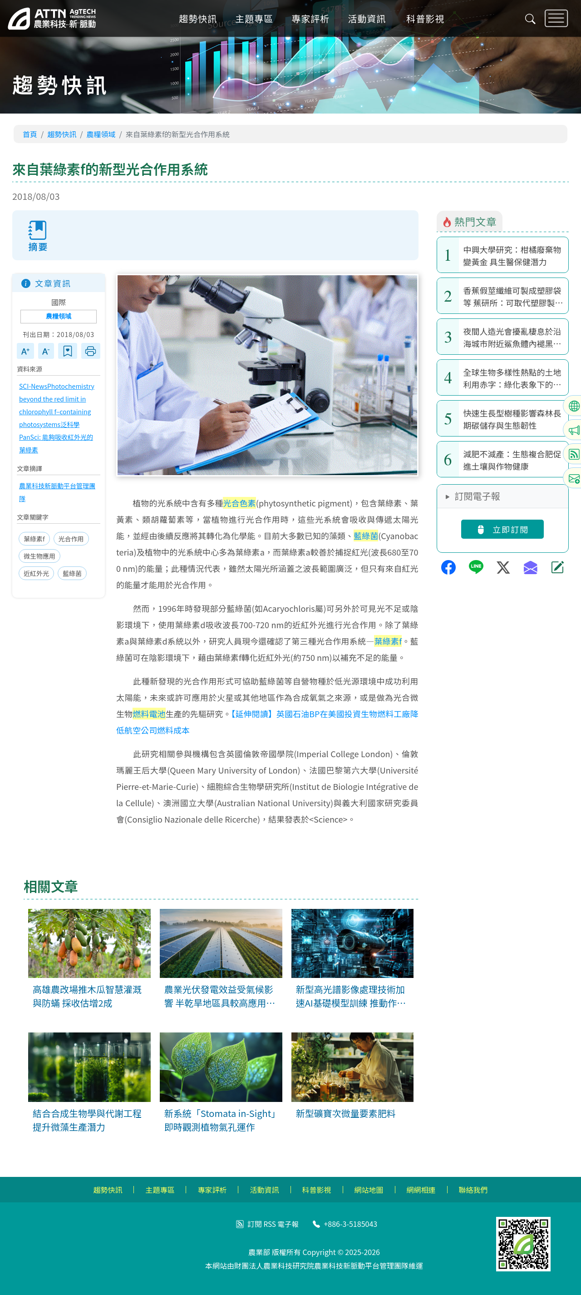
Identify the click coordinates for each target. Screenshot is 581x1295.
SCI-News (33, 386)
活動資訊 (369, 20)
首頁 (30, 134)
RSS (269, 1223)
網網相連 (421, 1189)
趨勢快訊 (201, 20)
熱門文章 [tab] (469, 221)
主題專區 (257, 20)
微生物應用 (39, 556)
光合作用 (71, 539)
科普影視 (428, 20)
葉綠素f (34, 539)
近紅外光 (36, 573)
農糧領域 (101, 134)
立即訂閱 (502, 529)
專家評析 (313, 20)
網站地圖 (369, 1189)
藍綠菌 (72, 573)
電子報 (288, 1223)
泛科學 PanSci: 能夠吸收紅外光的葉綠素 (56, 437)
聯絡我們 (473, 1189)
